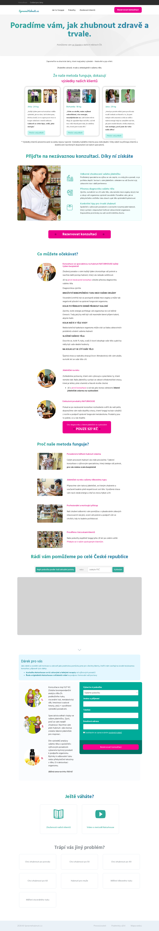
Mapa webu (136, 925)
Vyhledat (118, 569)
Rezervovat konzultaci (128, 9)
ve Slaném (77, 44)
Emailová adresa (91, 721)
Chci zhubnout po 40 (121, 861)
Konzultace (22, 2)
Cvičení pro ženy (36, 2)
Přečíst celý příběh (36, 133)
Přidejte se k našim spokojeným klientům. (85, 541)
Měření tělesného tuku (121, 880)
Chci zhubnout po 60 (38, 880)
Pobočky (72, 10)
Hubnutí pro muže (79, 880)
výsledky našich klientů (79, 81)
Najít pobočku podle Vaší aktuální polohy (55, 569)
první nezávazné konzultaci (80, 279)
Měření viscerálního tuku (37, 899)
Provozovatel (100, 925)
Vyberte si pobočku (92, 687)
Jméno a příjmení (91, 698)
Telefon (86, 709)
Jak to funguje (58, 10)
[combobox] (110, 692)
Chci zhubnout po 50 (79, 861)
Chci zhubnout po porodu (37, 861)
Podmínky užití (118, 925)
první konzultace (79, 387)
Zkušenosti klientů (87, 10)
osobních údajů (115, 732)
